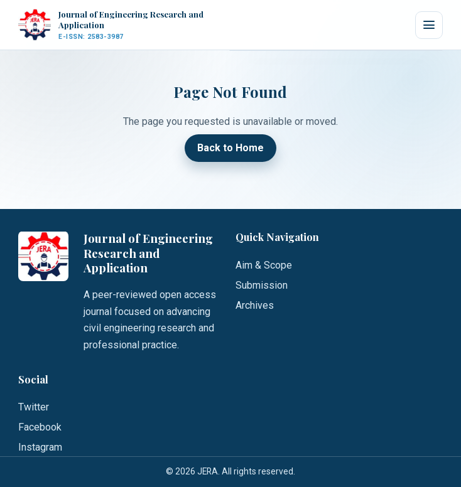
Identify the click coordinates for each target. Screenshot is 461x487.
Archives (255, 305)
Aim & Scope (264, 265)
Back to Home (230, 148)
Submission (262, 285)
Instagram (40, 447)
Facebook (40, 427)
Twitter (33, 407)
